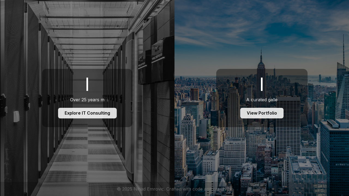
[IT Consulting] (87, 98)
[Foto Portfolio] (261, 98)
